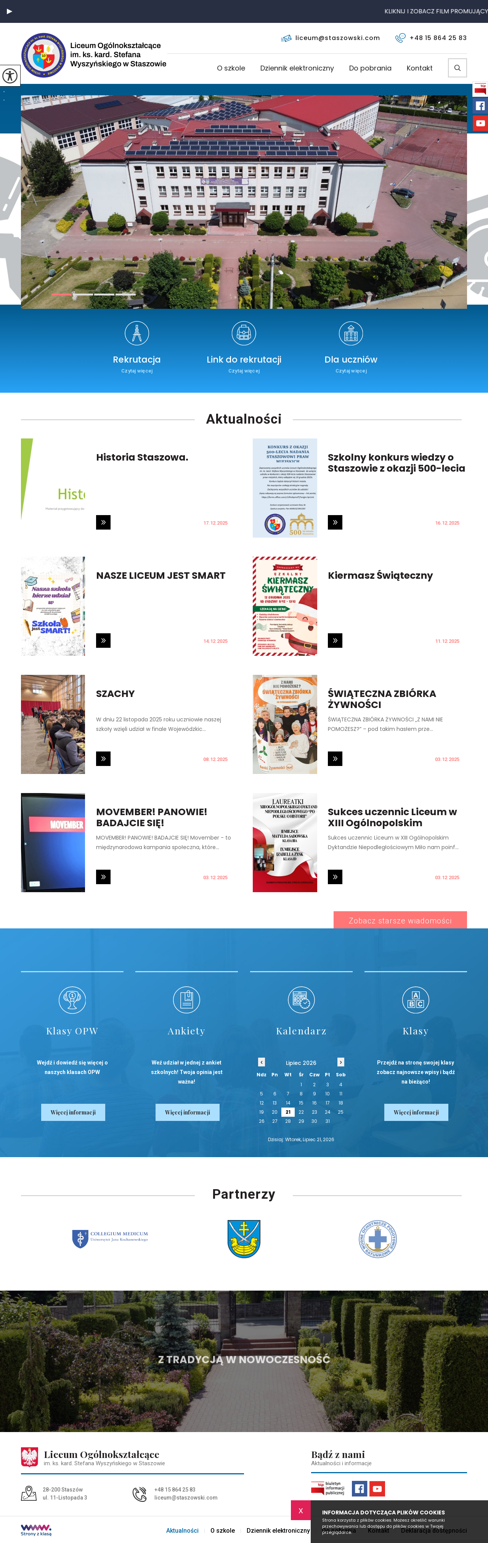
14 (288, 1103)
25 (341, 1112)
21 (288, 1112)
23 (314, 1112)
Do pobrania (370, 68)
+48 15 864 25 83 (431, 38)
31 (328, 1121)
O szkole (231, 68)
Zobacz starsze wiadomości (400, 920)
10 (327, 1093)
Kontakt (420, 68)
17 (328, 1103)
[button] (9, 11)
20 (275, 1112)
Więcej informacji (73, 1112)
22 (301, 1112)
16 (314, 1103)
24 (328, 1112)
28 (288, 1121)
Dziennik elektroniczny (297, 68)
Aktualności (244, 419)
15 (301, 1103)
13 (275, 1103)
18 (341, 1103)
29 (301, 1121)
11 (340, 1093)
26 (262, 1121)
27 (275, 1121)
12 (262, 1103)
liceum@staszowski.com (330, 38)
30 (314, 1121)
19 (261, 1112)
